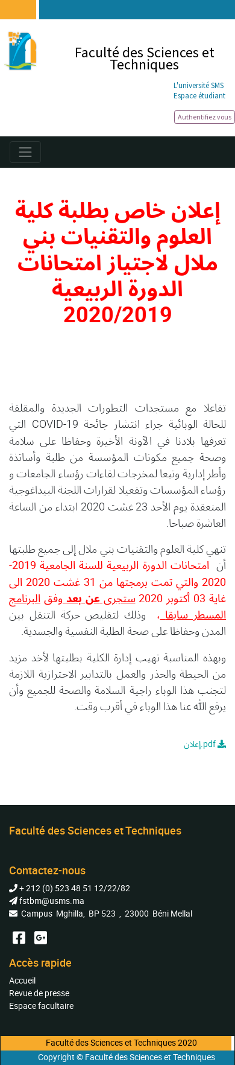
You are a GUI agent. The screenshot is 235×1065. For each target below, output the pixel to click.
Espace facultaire (41, 1005)
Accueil (22, 980)
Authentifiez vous (204, 116)
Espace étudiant (199, 96)
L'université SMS (199, 85)
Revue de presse (39, 993)
